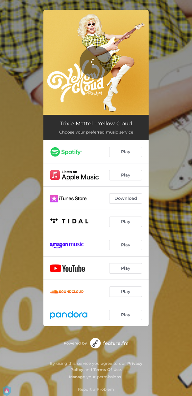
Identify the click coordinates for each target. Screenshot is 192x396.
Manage (77, 376)
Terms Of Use (107, 369)
